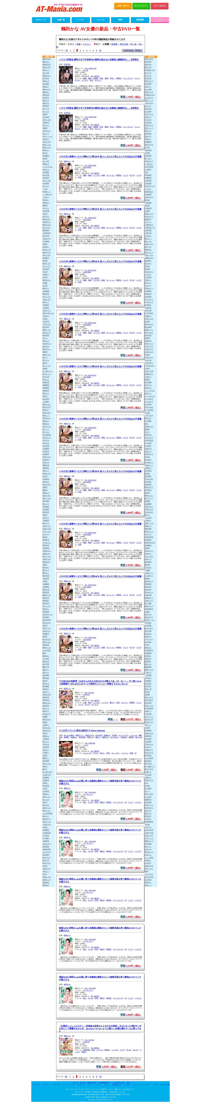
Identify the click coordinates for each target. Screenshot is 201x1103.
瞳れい (98, 737)
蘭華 (146, 871)
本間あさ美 (46, 695)
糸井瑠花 (148, 175)
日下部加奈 (149, 313)
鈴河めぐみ (46, 473)
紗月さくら (46, 374)
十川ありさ (46, 543)
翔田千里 (148, 435)
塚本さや (45, 523)
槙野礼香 (45, 697)
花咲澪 (44, 625)
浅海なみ (45, 103)
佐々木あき (149, 399)
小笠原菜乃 (46, 233)
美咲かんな (149, 722)
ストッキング (128, 78)
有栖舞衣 (148, 142)
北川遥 (44, 277)
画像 (78, 44)
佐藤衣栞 (45, 382)
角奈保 (147, 473)
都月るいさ (149, 532)
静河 (146, 424)
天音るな (45, 139)
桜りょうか (46, 366)
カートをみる (159, 6)
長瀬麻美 (148, 545)
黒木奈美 (148, 335)
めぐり (147, 791)
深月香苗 (45, 761)
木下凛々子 (149, 302)
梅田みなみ (46, 225)
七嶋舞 (147, 570)
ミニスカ (96, 175)
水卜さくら (149, 717)
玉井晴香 (45, 509)
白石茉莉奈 (149, 440)
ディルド (73, 1084)
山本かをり (46, 844)
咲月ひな (45, 380)
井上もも (45, 208)
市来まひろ (149, 161)
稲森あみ (45, 203)
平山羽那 (45, 659)
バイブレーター (56, 1084)
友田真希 (148, 540)
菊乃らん (148, 283)
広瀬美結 (148, 653)
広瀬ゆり (148, 656)
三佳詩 (44, 788)
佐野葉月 (45, 391)
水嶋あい (74, 737)
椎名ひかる (90, 735)
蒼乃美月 (45, 78)
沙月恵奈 (148, 404)
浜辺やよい (46, 631)
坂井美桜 (45, 335)
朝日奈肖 (45, 98)
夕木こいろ (149, 838)
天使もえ (148, 117)
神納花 (131, 737)
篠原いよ (45, 415)
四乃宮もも (46, 418)
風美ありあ (46, 252)
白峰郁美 (45, 454)
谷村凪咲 (45, 507)
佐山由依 (45, 399)
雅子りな (148, 247)
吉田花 (114, 735)
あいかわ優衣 (69, 735)
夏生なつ (45, 570)
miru (146, 783)
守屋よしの (46, 822)
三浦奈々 (45, 725)
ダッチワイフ (45, 1084)
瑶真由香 (45, 645)
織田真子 (148, 219)
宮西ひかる (149, 780)
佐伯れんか (46, 333)
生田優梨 (45, 172)
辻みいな (45, 534)
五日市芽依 (149, 167)
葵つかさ (148, 76)
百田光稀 (148, 802)
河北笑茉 (45, 269)
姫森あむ (45, 656)
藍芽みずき (149, 59)
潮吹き (102, 802)
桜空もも (148, 393)
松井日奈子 (149, 700)
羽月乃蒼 (148, 631)
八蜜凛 (147, 612)
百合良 (44, 866)
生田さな (45, 170)
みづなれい (114, 737)
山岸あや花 (149, 830)
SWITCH (86, 695)
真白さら (45, 708)
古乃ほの (148, 678)
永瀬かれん (46, 551)
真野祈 (44, 722)
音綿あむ (45, 247)
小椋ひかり (46, 239)
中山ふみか (149, 556)
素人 (85, 802)
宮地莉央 (45, 780)
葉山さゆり (149, 628)
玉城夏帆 (148, 504)
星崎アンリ (80, 735)
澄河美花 (148, 471)
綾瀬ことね (46, 145)
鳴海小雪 (45, 590)
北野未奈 (148, 294)
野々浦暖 (148, 603)
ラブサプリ (127, 1084)
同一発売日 (95, 76)
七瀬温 (44, 581)
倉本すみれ (149, 324)
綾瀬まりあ (46, 147)
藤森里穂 (148, 667)
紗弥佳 (44, 396)
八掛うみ (148, 827)
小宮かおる (46, 324)
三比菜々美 (46, 775)
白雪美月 (45, 460)
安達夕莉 (148, 109)
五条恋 (147, 355)
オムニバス (87, 753)
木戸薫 (44, 286)
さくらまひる (150, 391)
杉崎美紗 (45, 468)
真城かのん (46, 703)
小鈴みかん (149, 357)
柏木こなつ (149, 252)
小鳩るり (45, 316)
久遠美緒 (45, 291)
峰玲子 (44, 769)
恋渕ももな (149, 344)
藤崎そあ (45, 667)
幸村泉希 (45, 855)
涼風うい (45, 471)
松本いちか (149, 706)
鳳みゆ (147, 200)
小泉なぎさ (46, 299)
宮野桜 (44, 783)
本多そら (45, 692)
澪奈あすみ (46, 730)
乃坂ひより (149, 601)
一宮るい (45, 197)
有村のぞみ (149, 145)
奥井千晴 (45, 236)
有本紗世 (82, 737)
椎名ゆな (148, 418)
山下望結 (45, 838)
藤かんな (148, 664)
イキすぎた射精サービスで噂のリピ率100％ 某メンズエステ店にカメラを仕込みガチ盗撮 (100, 156)
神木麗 (147, 269)
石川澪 (147, 147)
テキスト (87, 44)
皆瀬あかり (149, 750)
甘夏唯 (44, 128)
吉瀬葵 (44, 283)
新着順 (114, 44)
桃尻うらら (46, 811)
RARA (44, 874)
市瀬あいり (46, 192)
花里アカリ (46, 628)
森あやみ (148, 811)
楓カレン (148, 239)
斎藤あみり (149, 374)
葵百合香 (148, 78)
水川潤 (147, 728)
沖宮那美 (148, 203)
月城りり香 (46, 529)
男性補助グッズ (117, 1084)
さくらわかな (150, 396)
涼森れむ (148, 468)
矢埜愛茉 (45, 830)
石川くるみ (46, 181)
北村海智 (148, 297)
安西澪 (44, 158)
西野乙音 (45, 598)
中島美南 (45, 548)
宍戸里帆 (148, 421)
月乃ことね (46, 532)
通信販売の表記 (92, 1083)
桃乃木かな (149, 808)
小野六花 (148, 233)
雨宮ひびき (149, 125)
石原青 (147, 153)
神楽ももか (149, 244)
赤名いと (148, 87)
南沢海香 (148, 755)
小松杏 (147, 368)
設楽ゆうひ (149, 426)
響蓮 (44, 653)
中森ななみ (46, 559)
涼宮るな (45, 482)
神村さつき (46, 263)
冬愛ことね (149, 523)
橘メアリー (149, 498)
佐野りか (45, 393)
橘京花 (147, 493)
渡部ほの (45, 885)
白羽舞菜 (45, 449)
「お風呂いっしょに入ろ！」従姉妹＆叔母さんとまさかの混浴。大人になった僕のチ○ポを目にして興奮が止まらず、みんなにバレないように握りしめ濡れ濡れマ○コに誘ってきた (100, 1028)
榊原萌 (147, 380)
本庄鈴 (147, 692)
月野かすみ (149, 509)
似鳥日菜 (148, 595)
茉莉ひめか (46, 719)
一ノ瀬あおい (47, 194)
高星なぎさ (46, 496)
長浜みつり (149, 551)
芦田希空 (45, 106)
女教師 (95, 78)
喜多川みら (46, 280)
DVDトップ (41, 20)
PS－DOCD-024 (90, 165)
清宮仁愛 (148, 310)
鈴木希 (44, 476)
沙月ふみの (149, 407)
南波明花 (45, 592)
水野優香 (148, 730)
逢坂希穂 (45, 230)
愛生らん (45, 70)
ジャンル (100, 20)
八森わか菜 (149, 833)
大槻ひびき (149, 197)
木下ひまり (149, 299)
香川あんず (46, 250)
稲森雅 (44, 205)
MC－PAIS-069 (90, 792)
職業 (85, 78)
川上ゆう (148, 275)
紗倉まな (148, 388)
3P (135, 753)
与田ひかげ (46, 869)
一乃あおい (149, 164)
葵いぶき (148, 73)
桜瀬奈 (66, 737)
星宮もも (45, 683)
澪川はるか (46, 728)
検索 (120, 20)
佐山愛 (147, 413)
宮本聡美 (45, 786)
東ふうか (45, 111)
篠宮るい (45, 421)
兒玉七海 (148, 360)
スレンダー (115, 753)
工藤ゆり (148, 316)
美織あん (45, 736)
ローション (110, 175)
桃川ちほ (45, 805)
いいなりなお (47, 167)
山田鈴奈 (45, 841)
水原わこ (45, 750)
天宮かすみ (46, 142)
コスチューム (137, 1084)
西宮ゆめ (148, 587)
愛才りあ (148, 67)
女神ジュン (46, 797)
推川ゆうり (149, 216)
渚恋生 (44, 565)
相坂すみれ (46, 59)
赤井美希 (148, 84)
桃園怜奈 (148, 800)
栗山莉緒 (148, 327)
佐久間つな (46, 344)
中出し (112, 78)
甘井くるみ (46, 120)
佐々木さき (149, 402)
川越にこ (148, 280)
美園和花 (148, 736)
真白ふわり (149, 697)
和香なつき (46, 877)
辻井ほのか (149, 512)
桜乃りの (148, 385)
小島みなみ (149, 352)
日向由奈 (148, 642)
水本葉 (44, 755)
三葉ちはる (149, 744)
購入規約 (82, 1083)
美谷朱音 (148, 739)
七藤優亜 (45, 584)
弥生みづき (149, 835)
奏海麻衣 (45, 258)
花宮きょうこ (150, 620)
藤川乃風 (45, 664)
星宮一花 (148, 689)
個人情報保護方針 (104, 1083)
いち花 (44, 189)
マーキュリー (88, 794)
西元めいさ (149, 592)
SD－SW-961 (89, 693)
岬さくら (148, 725)
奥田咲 (147, 205)
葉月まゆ (148, 614)
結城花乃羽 (46, 849)
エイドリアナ (124, 735)
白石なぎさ (149, 438)
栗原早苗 (45, 294)
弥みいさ (45, 134)
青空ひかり (149, 81)
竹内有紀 (148, 482)
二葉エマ (148, 672)
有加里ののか (150, 95)
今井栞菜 (148, 181)
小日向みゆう (150, 366)
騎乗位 (118, 78)
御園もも (45, 758)
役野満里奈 (149, 822)
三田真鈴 (148, 742)
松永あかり (46, 714)
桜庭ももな (46, 355)
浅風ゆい (45, 87)
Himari (147, 645)
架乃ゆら (148, 263)
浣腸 (131, 753)
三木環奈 (45, 402)
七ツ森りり (149, 576)
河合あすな (149, 272)
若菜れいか (46, 880)
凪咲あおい (46, 562)
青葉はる (45, 81)
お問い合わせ (123, 6)
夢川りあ (45, 860)
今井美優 (45, 211)
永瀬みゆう (46, 554)
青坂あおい (46, 76)
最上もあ (45, 800)
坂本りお (45, 341)
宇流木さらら (150, 186)
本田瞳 (147, 695)
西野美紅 (45, 601)
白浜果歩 (45, 451)
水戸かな (148, 747)
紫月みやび (46, 407)
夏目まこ (45, 573)
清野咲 (44, 487)
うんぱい (148, 189)
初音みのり (149, 617)
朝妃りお (45, 100)
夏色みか (45, 567)
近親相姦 (86, 1050)
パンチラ (104, 703)
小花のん (148, 236)
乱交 (91, 80)
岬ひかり (45, 742)
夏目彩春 (148, 562)
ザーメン (95, 704)
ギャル (90, 802)
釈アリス (45, 429)
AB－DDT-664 (90, 743)
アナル (95, 753)
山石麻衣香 (46, 833)
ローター (65, 1084)
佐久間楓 (148, 382)
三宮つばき (149, 415)
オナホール (36, 1084)
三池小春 (148, 714)
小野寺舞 (148, 230)
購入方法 (75, 1083)
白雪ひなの (46, 457)
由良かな (148, 855)
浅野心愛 (45, 95)
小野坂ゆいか (150, 228)
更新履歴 (140, 20)
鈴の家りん (149, 462)
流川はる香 (149, 877)
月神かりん (46, 526)
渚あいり (148, 559)
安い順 (133, 44)
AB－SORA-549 (90, 68)
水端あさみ (149, 733)
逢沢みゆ (148, 64)
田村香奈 (45, 512)
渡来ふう (148, 885)
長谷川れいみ (47, 614)
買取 (128, 1083)
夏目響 (147, 565)
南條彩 (147, 578)
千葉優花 (45, 520)
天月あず (148, 120)
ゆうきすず (46, 852)
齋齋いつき (46, 330)
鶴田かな (67, 161)
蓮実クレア (149, 606)
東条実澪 (45, 540)
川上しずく (46, 266)
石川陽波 (45, 183)
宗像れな (45, 794)
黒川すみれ (149, 333)
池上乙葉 (45, 175)
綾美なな (45, 150)
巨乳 (101, 78)
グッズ (160, 20)
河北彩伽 (148, 277)
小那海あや (149, 225)
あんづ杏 (45, 161)
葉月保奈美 (46, 620)
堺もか (44, 338)
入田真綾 (148, 183)
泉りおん (148, 158)
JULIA (147, 432)
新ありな (148, 136)
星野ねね (45, 678)
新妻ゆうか (46, 595)
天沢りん (45, 125)
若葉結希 (45, 882)
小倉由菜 (148, 208)
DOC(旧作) (87, 167)
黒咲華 (147, 338)
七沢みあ (148, 567)
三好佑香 (45, 791)
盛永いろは (46, 556)
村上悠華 (148, 788)
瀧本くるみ (46, 498)
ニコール (133, 735)
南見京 (44, 766)
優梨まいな (149, 841)
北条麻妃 (148, 681)
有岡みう (148, 139)
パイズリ (85, 80)
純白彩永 (45, 706)
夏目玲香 (45, 576)
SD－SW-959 (89, 1040)
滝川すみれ (149, 479)
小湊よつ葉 (149, 371)
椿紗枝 (44, 537)
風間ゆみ (148, 250)
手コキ (77, 80)
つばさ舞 (148, 518)
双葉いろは (149, 670)
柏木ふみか (46, 255)
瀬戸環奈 (148, 476)
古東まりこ (46, 310)
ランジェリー (147, 1084)
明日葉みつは (150, 70)
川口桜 (44, 272)
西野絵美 (148, 584)
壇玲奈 (44, 515)
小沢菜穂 (45, 241)
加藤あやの (149, 258)
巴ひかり (148, 534)
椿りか (147, 515)
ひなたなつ (149, 639)
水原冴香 (45, 747)
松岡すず (45, 711)
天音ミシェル (47, 136)
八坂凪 (44, 827)
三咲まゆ (45, 744)
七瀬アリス (149, 573)
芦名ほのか (149, 103)
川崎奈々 (45, 275)
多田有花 (148, 490)
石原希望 (148, 156)
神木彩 (147, 266)
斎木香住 (45, 327)
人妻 (85, 703)
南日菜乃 (148, 761)
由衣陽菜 (45, 847)
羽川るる (45, 216)
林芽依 (44, 637)
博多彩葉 (45, 612)
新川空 (44, 153)
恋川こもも (46, 297)
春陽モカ (148, 637)
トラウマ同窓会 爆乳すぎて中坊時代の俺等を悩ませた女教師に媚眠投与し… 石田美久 (99, 59)
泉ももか (45, 186)
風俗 (90, 78)
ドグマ (85, 745)
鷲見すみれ (46, 485)
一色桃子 (148, 170)
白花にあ (45, 462)
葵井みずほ (46, 67)
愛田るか (45, 62)
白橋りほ (148, 449)
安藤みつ (45, 164)
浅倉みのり (46, 89)
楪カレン (148, 847)
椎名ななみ (46, 404)
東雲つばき (46, 413)
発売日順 (124, 44)
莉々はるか (149, 874)
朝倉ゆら (45, 92)
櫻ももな (45, 360)
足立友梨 (148, 111)
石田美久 (67, 64)
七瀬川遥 (45, 578)
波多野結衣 (149, 609)
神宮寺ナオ (149, 454)
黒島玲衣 (148, 341)
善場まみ (45, 493)
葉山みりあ (46, 639)
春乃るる (148, 634)
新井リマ (148, 131)
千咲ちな (45, 518)
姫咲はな (148, 648)
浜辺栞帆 (148, 625)
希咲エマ (90, 737)
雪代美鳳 (148, 844)
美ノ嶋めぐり (150, 766)
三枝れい (148, 377)
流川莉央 (148, 880)
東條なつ (148, 526)
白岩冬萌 (45, 446)
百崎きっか (46, 808)
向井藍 (147, 786)
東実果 (44, 114)
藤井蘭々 (148, 661)
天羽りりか (149, 114)
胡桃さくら (149, 330)
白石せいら (46, 438)
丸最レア (148, 711)
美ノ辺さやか (47, 772)
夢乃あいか (149, 852)
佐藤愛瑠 (45, 385)
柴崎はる (45, 424)
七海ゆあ (123, 737)
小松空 (44, 319)
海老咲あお (149, 192)
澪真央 (44, 733)
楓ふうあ (148, 241)
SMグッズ (90, 1084)
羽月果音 (45, 617)
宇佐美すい (46, 222)
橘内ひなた (149, 496)
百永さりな (149, 805)
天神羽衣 (45, 123)
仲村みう (148, 554)
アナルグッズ (81, 1084)
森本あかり (46, 819)
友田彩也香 (149, 537)
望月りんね (46, 764)
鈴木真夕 (148, 460)
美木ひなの (149, 719)
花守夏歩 (148, 623)
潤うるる (45, 432)
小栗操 (147, 211)
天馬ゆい (148, 520)
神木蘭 (44, 261)
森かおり (45, 816)
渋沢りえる (46, 426)
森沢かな (148, 813)
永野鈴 (147, 548)
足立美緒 (45, 117)
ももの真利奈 (47, 813)
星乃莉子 (148, 686)
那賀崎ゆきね (150, 543)
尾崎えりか (149, 214)
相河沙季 (148, 62)
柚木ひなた (46, 858)
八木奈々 (148, 819)
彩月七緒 (45, 377)
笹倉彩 (44, 368)
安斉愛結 (45, 156)
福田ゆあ (45, 661)
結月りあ (148, 849)
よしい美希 (149, 858)
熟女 (90, 703)
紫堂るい (45, 410)
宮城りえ (148, 772)
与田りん (45, 871)
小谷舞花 (45, 308)
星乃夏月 (148, 683)
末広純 (147, 457)
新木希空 (148, 134)
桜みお (44, 357)
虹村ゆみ (148, 590)
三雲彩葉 (45, 739)
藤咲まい (45, 670)
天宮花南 (148, 123)
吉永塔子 (148, 863)
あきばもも (149, 98)
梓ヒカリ (148, 106)
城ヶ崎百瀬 (46, 435)
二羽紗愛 (148, 675)
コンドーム (107, 1084)
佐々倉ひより (47, 371)
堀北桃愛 (45, 686)
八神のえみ (46, 824)
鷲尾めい (148, 882)
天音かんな (46, 131)
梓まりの (45, 109)
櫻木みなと (46, 349)
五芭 (146, 172)
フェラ (137, 78)
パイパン (124, 753)
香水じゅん (149, 255)
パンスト (155, 1084)
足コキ (135, 1050)
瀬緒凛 (44, 490)
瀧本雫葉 (45, 501)
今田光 (44, 214)
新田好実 (45, 603)
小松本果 (45, 321)
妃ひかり (148, 286)
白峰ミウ (148, 451)
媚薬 (106, 78)
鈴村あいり (149, 465)
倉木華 (147, 321)
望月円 (44, 802)
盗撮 (103, 175)
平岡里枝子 (149, 650)
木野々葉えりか (48, 313)
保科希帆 (45, 675)
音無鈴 (44, 244)
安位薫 (147, 824)
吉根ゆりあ (149, 866)
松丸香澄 (148, 703)
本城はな (45, 689)
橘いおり (45, 504)
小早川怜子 (149, 363)
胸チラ (112, 703)
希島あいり (149, 288)
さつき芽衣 (149, 410)
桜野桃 (44, 352)
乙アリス (148, 222)
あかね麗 (148, 89)
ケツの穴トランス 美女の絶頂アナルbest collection (82, 730)
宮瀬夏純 (45, 777)
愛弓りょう (149, 128)
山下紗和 (45, 835)
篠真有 (147, 429)
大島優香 (148, 194)
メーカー (81, 20)
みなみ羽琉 (149, 758)
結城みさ (107, 735)
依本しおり (149, 869)
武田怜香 (148, 485)
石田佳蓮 (148, 150)
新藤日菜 (45, 465)
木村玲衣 (148, 308)
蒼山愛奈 (45, 84)
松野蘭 (44, 717)
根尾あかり (149, 598)
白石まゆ (45, 443)
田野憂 (147, 501)
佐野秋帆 (45, 388)
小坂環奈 (45, 305)
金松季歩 (148, 261)
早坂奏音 (45, 634)
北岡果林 (148, 291)
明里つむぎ (149, 92)
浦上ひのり (46, 228)
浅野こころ (149, 100)
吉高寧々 (148, 860)
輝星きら (45, 288)
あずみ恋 (99, 735)
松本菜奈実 (149, 708)
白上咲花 (148, 443)
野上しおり (46, 606)
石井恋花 (45, 178)
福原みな (148, 659)
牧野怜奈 (45, 700)
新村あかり (149, 581)
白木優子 (148, 446)
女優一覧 (61, 20)
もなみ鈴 (148, 797)
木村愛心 (148, 305)
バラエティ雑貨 (165, 1084)
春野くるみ (46, 642)
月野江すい (149, 507)
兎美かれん (46, 219)
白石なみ (45, 440)
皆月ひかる (149, 753)
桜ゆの (44, 363)
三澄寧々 (45, 753)
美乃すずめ (149, 769)
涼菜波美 (45, 479)
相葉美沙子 (46, 64)
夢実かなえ (46, 863)
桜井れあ (45, 346)
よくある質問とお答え (118, 1083)
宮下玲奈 (148, 775)
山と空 (85, 70)
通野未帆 (148, 529)
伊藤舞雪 (148, 178)
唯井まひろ (149, 487)
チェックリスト (141, 6)
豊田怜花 (45, 545)
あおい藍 (45, 73)
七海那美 (45, 587)
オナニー (98, 80)
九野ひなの (149, 319)
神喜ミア (45, 302)
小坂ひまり (149, 349)
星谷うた (45, 672)
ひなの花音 (46, 650)
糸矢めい (45, 200)
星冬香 (44, 681)
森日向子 (148, 816)
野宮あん (45, 609)
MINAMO (148, 763)
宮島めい (148, 777)
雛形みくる (46, 648)
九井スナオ (149, 346)
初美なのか (46, 623)
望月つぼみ (149, 794)
